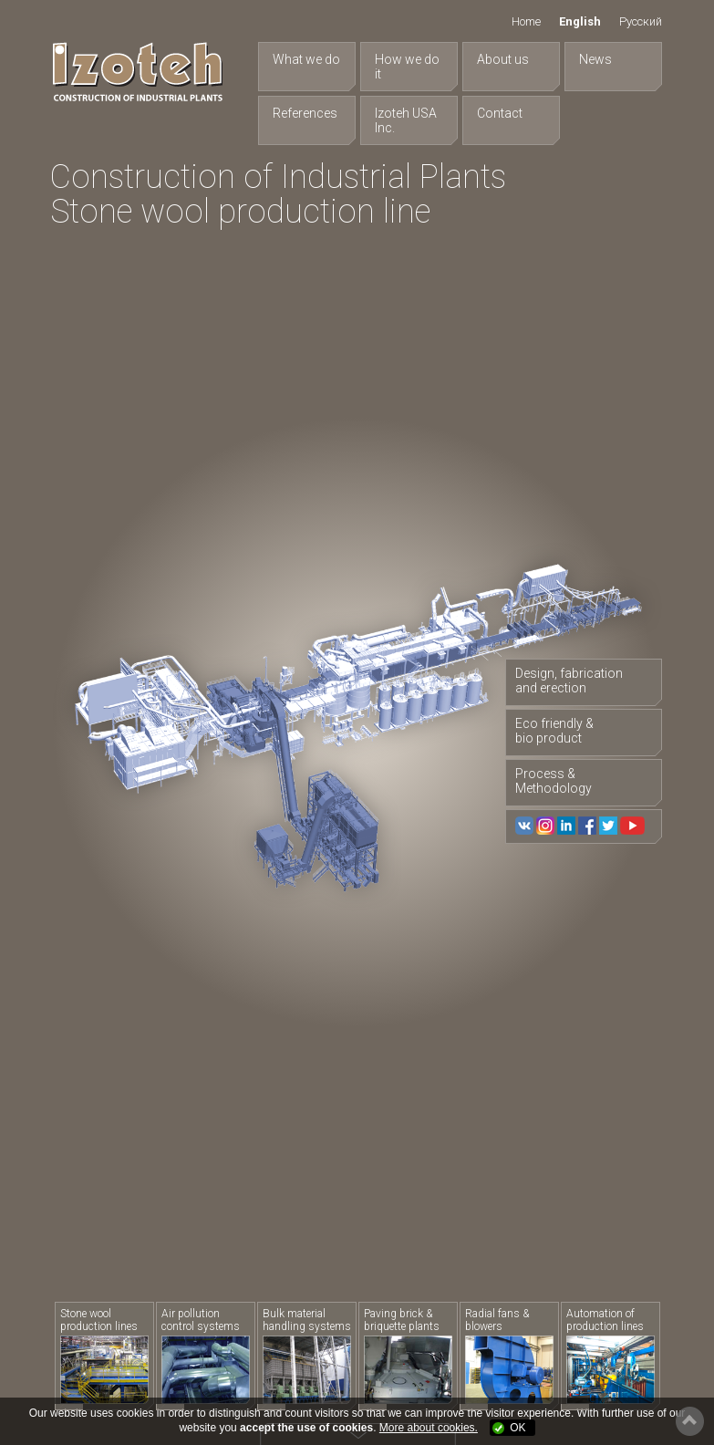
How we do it (407, 66)
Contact (500, 113)
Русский (640, 21)
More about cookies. (428, 1427)
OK (517, 1427)
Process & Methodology (553, 780)
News (595, 59)
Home (526, 21)
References (305, 113)
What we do (306, 59)
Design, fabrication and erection (569, 680)
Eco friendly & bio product (554, 730)
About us (503, 59)
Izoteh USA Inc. (406, 120)
